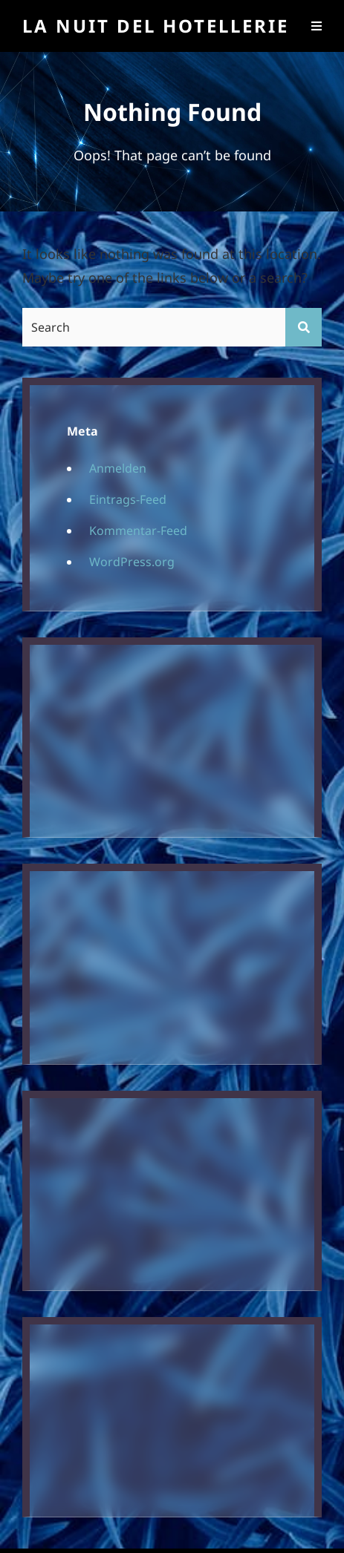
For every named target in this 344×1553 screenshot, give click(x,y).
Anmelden (117, 468)
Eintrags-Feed (127, 499)
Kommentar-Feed (138, 530)
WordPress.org (132, 562)
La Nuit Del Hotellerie (155, 25)
